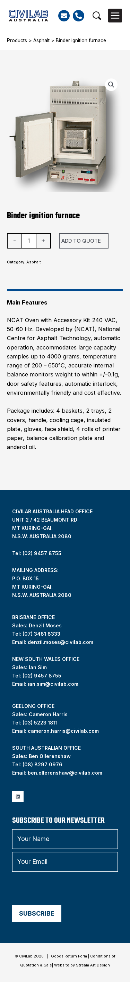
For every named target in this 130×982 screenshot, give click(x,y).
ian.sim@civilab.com (53, 684)
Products (17, 40)
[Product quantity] (28, 241)
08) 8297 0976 (43, 764)
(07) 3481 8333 (41, 634)
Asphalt (41, 40)
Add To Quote (81, 240)
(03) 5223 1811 (40, 723)
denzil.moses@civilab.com (60, 642)
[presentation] (65, 888)
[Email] (64, 15)
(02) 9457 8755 (42, 676)
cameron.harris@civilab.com (63, 731)
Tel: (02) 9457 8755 (36, 553)
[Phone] (78, 15)
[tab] (65, 299)
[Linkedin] (18, 796)
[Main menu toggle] (115, 15)
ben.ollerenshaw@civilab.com (65, 773)
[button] (97, 15)
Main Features (27, 302)
